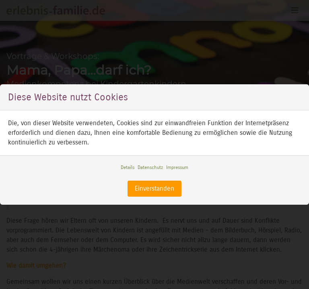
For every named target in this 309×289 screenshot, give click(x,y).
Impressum (177, 167)
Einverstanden (154, 188)
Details (127, 167)
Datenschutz (150, 167)
